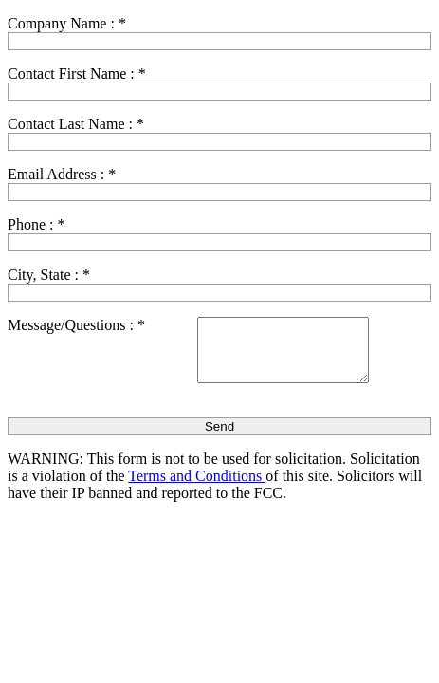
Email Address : (62, 174)
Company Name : (67, 23)
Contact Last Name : (76, 124)
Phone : (36, 224)
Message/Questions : (76, 325)
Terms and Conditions (196, 476)
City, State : (49, 275)
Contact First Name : (77, 73)
